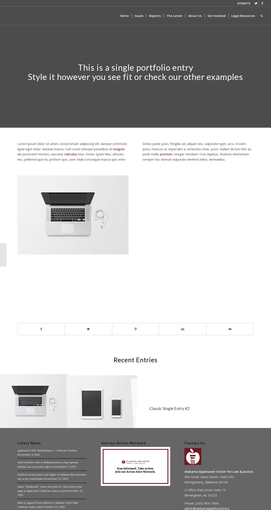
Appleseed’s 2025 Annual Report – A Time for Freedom (47, 450)
